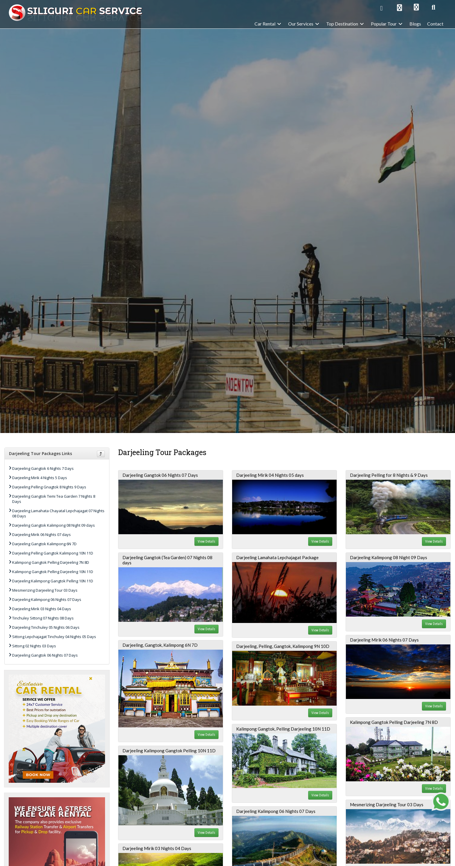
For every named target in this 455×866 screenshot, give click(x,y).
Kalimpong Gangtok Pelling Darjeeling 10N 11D (52, 571)
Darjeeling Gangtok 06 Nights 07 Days (45, 655)
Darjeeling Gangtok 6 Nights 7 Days (43, 468)
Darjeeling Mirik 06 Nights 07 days (41, 534)
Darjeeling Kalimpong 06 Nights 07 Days (46, 599)
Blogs (415, 23)
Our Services (304, 23)
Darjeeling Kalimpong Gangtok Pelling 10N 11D (52, 581)
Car (75, 11)
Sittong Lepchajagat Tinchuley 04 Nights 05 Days (54, 636)
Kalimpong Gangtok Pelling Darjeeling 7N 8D (50, 562)
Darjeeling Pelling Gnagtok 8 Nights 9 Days (49, 487)
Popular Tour (387, 23)
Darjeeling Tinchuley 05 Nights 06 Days (46, 627)
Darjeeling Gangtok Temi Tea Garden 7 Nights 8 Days (53, 499)
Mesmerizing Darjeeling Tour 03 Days (44, 590)
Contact (435, 23)
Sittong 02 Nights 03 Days (34, 645)
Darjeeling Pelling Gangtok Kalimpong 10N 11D (52, 553)
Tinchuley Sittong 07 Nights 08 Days (43, 618)
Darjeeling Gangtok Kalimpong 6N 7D (44, 543)
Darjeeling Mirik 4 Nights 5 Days (39, 477)
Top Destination (345, 23)
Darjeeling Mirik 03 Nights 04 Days (41, 608)
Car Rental (268, 23)
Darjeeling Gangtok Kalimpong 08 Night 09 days (53, 525)
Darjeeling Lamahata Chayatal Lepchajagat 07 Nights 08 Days (58, 513)
